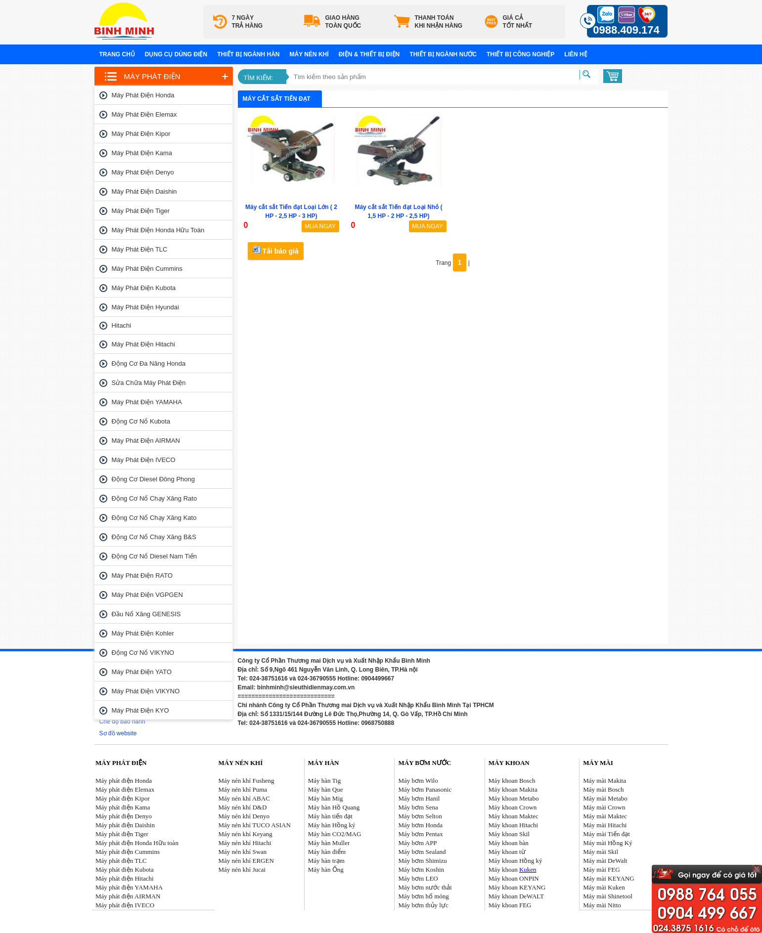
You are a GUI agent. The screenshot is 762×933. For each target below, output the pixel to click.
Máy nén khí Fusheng (246, 780)
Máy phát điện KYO (140, 710)
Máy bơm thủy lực (423, 905)
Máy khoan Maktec (513, 816)
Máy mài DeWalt (605, 860)
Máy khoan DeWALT (516, 896)
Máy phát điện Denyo (143, 172)
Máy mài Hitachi (605, 825)
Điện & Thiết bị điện (369, 54)
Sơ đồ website (118, 733)
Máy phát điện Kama (142, 153)
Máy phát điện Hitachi (143, 344)
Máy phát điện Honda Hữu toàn (158, 230)
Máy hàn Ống (326, 869)
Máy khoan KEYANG (517, 887)
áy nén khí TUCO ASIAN (257, 825)
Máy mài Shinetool (607, 896)
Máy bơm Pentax (421, 834)
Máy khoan (513, 869)
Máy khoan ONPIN (514, 878)
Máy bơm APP (418, 843)
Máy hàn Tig (324, 780)
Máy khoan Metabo (514, 798)
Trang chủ (117, 54)
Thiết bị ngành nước (443, 54)
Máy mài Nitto (602, 905)
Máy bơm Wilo (418, 780)
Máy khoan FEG (510, 905)
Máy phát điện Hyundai (145, 307)
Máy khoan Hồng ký (515, 860)
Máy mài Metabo (605, 798)
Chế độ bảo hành (122, 721)
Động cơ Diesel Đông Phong (153, 479)
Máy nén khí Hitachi (244, 843)
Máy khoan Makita (513, 789)
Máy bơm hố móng (424, 896)
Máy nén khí (309, 54)
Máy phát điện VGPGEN (147, 594)
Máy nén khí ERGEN (245, 860)
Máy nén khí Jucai (242, 869)
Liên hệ (575, 54)
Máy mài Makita (604, 780)
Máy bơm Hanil (419, 798)
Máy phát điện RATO (142, 575)
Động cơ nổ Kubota (141, 421)
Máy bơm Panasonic (425, 789)
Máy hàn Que (325, 789)
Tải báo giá (276, 250)
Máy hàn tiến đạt (330, 816)
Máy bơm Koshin (422, 869)
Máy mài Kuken (604, 887)
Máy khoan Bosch (512, 780)
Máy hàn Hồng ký (332, 825)
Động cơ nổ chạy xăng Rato (154, 498)
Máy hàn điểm (327, 851)
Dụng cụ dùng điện (176, 54)
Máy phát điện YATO (142, 672)
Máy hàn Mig (325, 798)
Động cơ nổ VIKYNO (143, 652)
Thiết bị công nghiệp (520, 54)
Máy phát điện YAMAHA (147, 402)
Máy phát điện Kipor (141, 133)
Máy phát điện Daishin (144, 191)
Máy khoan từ (507, 851)
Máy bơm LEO (418, 878)
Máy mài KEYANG (608, 878)
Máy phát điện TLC (140, 249)
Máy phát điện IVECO (144, 460)
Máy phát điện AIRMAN (146, 440)
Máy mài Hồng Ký (607, 843)
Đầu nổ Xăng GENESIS (146, 614)
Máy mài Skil (600, 851)
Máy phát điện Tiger (141, 210)
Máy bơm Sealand (422, 851)
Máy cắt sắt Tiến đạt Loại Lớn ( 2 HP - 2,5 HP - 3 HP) (291, 211)
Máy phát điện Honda (143, 95)
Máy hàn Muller (329, 843)
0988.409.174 (626, 30)
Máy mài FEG (601, 869)
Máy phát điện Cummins (147, 268)
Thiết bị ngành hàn (248, 54)
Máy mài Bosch (603, 789)
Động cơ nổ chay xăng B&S (154, 537)
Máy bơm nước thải (425, 887)
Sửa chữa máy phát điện (149, 382)
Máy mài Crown (604, 807)
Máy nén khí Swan (242, 851)
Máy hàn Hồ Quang (333, 807)
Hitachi (122, 325)
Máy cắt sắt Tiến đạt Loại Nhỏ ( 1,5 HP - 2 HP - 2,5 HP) (398, 211)
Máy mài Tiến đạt (606, 834)
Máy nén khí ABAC (243, 798)
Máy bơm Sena (418, 807)
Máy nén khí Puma (242, 789)
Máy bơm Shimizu (423, 860)
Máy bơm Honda (421, 825)
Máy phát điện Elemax (144, 114)
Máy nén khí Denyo (243, 816)
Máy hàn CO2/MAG (334, 834)
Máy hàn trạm (326, 860)
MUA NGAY (320, 226)
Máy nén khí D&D (242, 807)
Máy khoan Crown (513, 807)
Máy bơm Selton (420, 816)
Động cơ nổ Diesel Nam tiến (154, 556)
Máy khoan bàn (509, 843)
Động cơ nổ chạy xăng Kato (154, 517)
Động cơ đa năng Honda (149, 363)
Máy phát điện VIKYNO (146, 691)
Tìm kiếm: (258, 78)
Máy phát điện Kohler (143, 633)
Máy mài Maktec (605, 816)
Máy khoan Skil (509, 834)
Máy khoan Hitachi (513, 825)
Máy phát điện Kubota (144, 288)
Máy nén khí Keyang (245, 834)
